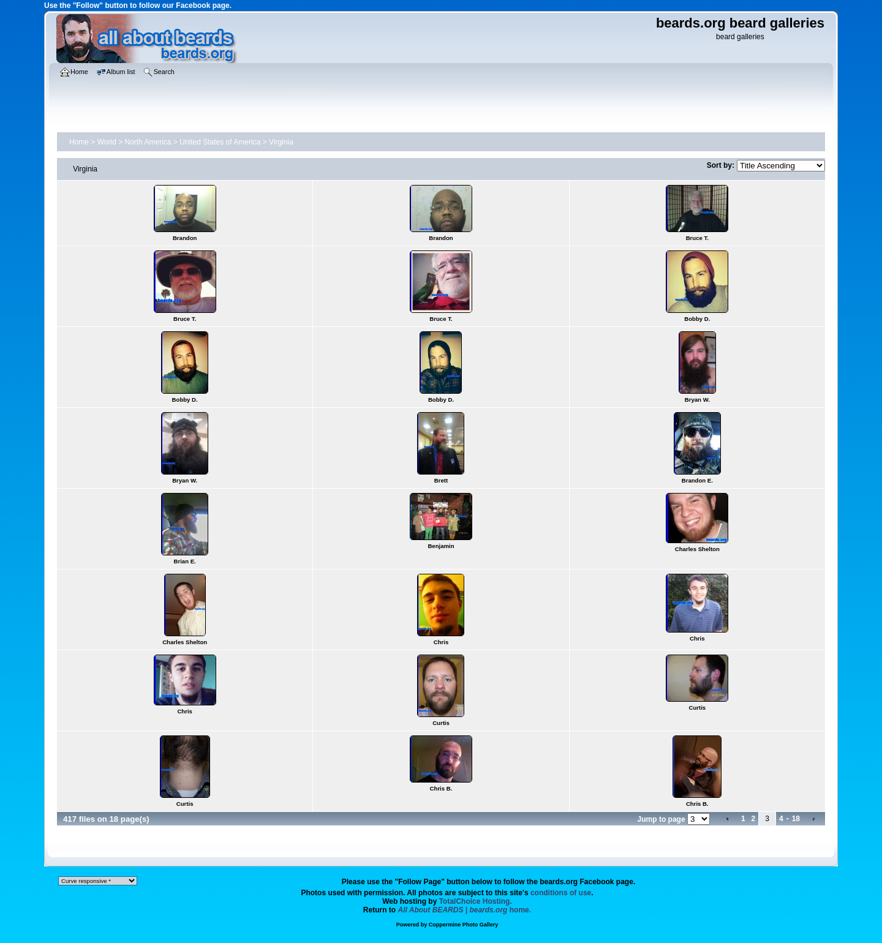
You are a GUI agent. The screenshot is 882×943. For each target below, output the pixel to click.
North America (148, 142)
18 (796, 818)
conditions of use (560, 893)
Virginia (281, 142)
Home (79, 142)
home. (465, 910)
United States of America (219, 142)
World (106, 142)
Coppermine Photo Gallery (464, 925)
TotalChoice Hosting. (475, 901)
